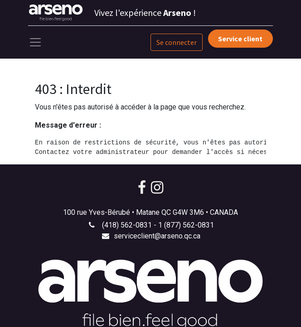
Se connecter (176, 42)
